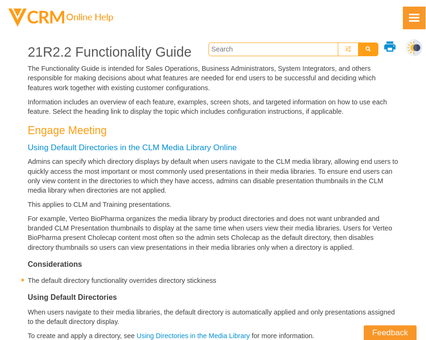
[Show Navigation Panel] (414, 18)
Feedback (390, 332)
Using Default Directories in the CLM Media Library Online (132, 147)
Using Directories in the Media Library (193, 336)
